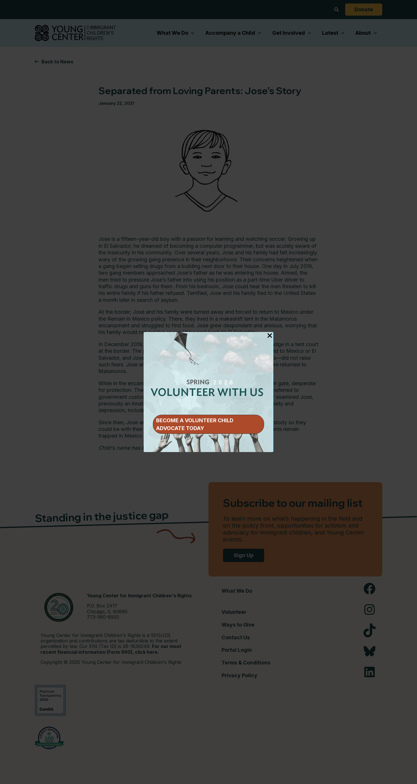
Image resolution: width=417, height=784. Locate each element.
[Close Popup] (269, 336)
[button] (208, 424)
